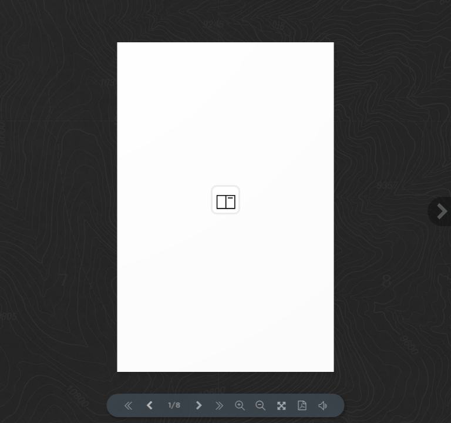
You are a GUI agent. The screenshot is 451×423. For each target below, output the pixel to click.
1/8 (174, 405)
